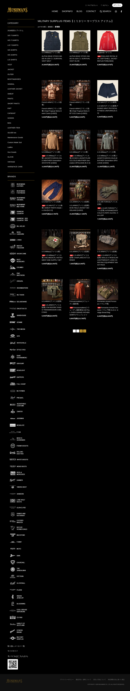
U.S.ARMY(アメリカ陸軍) (79, 202)
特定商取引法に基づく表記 (116, 679)
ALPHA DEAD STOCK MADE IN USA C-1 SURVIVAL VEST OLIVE (80, 58)
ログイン (106, 5)
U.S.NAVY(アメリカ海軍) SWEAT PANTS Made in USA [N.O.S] (52, 207)
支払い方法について (99, 679)
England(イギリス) (104, 52)
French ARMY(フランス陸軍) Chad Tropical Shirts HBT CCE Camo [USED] (79, 111)
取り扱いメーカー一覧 (16, 646)
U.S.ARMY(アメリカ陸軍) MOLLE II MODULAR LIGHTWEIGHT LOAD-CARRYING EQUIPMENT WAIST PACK (107, 260)
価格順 (50, 27)
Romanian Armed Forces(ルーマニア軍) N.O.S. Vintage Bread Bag (107, 310)
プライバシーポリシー (67, 679)
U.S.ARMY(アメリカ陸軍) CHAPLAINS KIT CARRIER (80, 257)
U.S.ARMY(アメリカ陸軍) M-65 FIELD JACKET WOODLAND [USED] (79, 207)
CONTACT (91, 11)
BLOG (79, 11)
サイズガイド (13, 651)
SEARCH (105, 11)
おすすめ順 (42, 27)
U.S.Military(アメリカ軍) (51, 52)
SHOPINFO (67, 11)
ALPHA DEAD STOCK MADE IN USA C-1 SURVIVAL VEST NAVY (52, 58)
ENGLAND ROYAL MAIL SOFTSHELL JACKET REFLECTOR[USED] (107, 58)
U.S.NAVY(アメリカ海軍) (107, 102)
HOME (55, 11)
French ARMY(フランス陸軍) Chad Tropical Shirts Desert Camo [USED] (52, 111)
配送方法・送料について (83, 679)
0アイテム (117, 5)
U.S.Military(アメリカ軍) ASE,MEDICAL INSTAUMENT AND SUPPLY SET (52, 257)
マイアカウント (92, 5)
